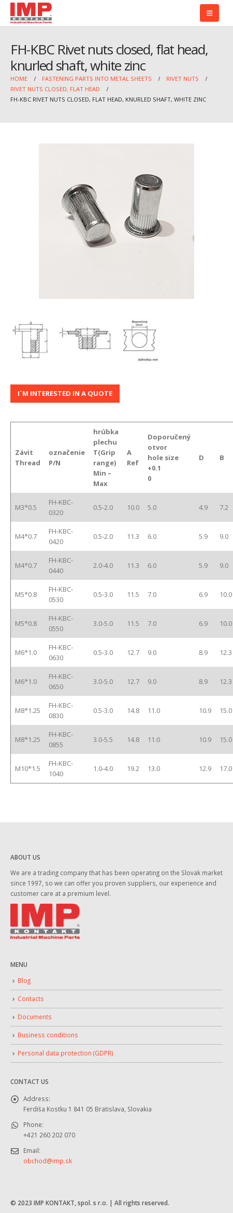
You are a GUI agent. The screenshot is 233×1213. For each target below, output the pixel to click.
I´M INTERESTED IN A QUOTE (65, 393)
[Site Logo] (31, 13)
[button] (209, 13)
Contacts (31, 998)
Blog (24, 980)
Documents (35, 1016)
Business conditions (48, 1035)
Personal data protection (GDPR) (65, 1053)
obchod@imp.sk (47, 1161)
